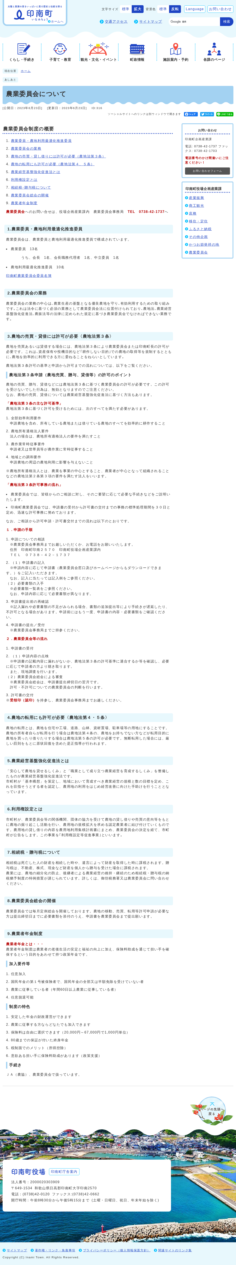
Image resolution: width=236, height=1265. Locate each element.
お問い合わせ (220, 9)
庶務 (192, 213)
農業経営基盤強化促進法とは (35, 172)
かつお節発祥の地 (204, 244)
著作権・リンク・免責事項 (55, 1250)
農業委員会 (198, 252)
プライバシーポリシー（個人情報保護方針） (116, 1250)
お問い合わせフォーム (207, 170)
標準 (126, 9)
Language (195, 9)
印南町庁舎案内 (64, 1171)
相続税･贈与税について (31, 187)
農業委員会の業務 (26, 148)
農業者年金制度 (24, 203)
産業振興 (196, 198)
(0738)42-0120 (36, 1194)
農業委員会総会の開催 (30, 195)
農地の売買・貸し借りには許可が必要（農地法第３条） (58, 156)
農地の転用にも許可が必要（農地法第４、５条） (53, 164)
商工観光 (196, 205)
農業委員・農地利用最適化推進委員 (41, 141)
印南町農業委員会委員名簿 (29, 276)
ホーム (26, 71)
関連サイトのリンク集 (175, 1250)
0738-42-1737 (205, 146)
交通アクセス (116, 21)
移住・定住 (198, 221)
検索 (226, 21)
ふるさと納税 (200, 229)
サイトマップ (150, 21)
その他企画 (198, 237)
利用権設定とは (24, 180)
